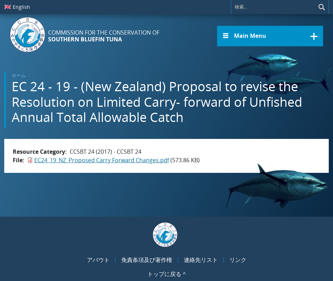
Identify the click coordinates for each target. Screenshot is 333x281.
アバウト (98, 260)
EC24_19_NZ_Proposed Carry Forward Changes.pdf (101, 160)
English (17, 7)
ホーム (18, 75)
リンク (237, 260)
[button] (270, 36)
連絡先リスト (201, 260)
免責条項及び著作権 (146, 260)
